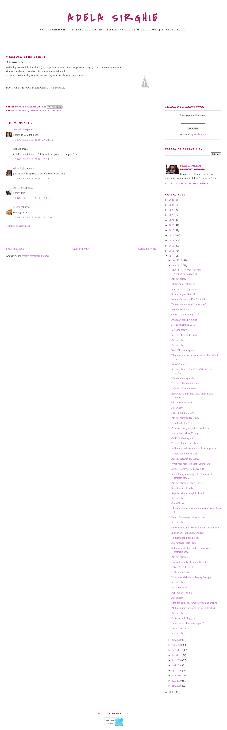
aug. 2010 (177, 650)
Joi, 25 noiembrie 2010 (183, 324)
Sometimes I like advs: (183, 488)
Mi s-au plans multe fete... (184, 335)
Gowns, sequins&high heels (185, 314)
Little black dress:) (181, 572)
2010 (172, 255)
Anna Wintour (178, 364)
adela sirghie (19, 168)
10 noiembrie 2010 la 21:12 (33, 139)
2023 (172, 210)
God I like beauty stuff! (183, 438)
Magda (16, 207)
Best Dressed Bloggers (183, 618)
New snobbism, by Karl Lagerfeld (188, 299)
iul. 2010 (177, 655)
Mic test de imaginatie (182, 378)
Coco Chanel (178, 503)
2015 (172, 230)
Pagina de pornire (81, 248)
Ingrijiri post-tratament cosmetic (187, 532)
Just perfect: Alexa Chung (184, 433)
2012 (172, 245)
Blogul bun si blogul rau (183, 284)
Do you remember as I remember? (188, 304)
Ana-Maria (18, 187)
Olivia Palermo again (182, 402)
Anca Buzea (19, 129)
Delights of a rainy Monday (185, 388)
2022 (172, 215)
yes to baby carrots (181, 628)
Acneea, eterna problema (184, 319)
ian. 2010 (177, 685)
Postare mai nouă (15, 248)
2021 (172, 220)
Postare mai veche (146, 248)
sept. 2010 (177, 645)
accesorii (22, 110)
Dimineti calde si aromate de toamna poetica (194, 602)
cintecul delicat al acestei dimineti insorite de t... (196, 527)
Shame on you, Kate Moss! (185, 294)
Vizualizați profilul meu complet (187, 183)
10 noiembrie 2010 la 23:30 (33, 178)
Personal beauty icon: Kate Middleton (190, 428)
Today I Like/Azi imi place (185, 383)
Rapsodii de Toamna (181, 592)
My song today (179, 329)
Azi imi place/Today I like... (185, 418)
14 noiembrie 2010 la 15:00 (33, 217)
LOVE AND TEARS (182, 567)
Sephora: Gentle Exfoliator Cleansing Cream (194, 448)
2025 (172, 199)
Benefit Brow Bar (180, 309)
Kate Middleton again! (183, 350)
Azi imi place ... (179, 613)
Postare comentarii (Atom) (35, 255)
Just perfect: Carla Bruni (183, 543)
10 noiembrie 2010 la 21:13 (33, 159)
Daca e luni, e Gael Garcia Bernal (188, 562)
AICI (83, 75)
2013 (172, 240)
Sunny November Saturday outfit (188, 469)
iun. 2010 (177, 660)
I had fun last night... (182, 423)
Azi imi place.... (179, 498)
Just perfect (177, 407)
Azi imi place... (179, 278)
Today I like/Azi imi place (184, 443)
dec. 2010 (177, 260)
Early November (179, 587)
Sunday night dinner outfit (184, 453)
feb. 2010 (177, 680)
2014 (172, 235)
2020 (172, 225)
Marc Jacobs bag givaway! (185, 289)
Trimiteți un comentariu (18, 225)
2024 (172, 204)
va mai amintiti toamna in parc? (187, 623)
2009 (172, 692)
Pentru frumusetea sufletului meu (188, 517)
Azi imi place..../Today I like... (187, 483)
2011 (171, 250)
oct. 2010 (177, 639)
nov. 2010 (177, 265)
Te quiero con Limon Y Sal (185, 537)
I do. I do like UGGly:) (183, 412)
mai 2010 (177, 665)
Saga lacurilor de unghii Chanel (187, 493)
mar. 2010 (177, 675)
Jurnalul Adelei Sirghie (45, 110)
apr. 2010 (177, 670)
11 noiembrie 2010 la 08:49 (33, 198)
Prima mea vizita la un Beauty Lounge (191, 577)
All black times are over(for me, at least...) (193, 608)
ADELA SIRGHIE (113, 18)
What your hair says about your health (190, 463)
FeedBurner (200, 134)
